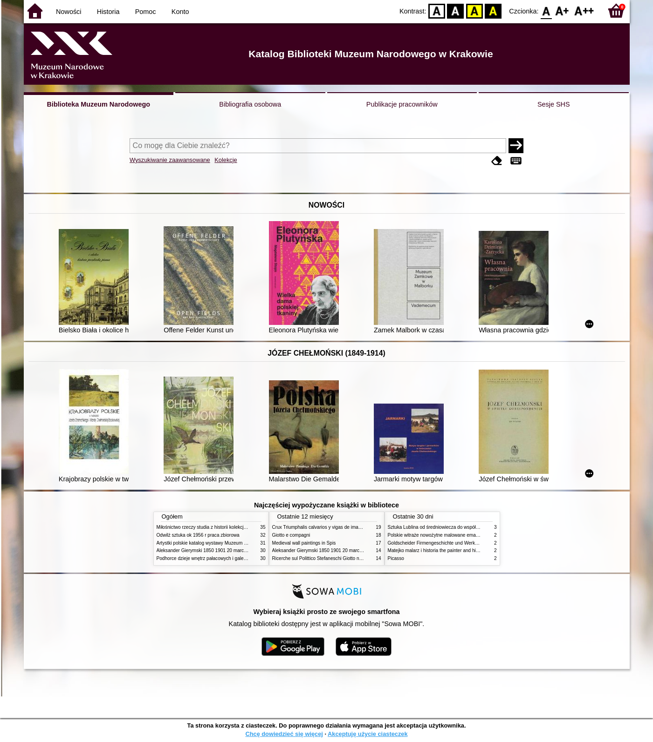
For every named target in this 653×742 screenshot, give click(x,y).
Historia (108, 11)
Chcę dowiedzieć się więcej (284, 733)
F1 (562, 10)
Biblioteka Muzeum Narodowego (98, 104)
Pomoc (145, 11)
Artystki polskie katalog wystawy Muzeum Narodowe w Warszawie (225, 543)
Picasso (396, 558)
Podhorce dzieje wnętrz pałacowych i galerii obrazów (212, 558)
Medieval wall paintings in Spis (304, 543)
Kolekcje (225, 159)
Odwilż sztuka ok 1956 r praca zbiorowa (198, 535)
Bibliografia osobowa (250, 104)
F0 (546, 10)
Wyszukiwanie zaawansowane (170, 159)
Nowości (68, 11)
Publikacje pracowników (402, 104)
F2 (584, 10)
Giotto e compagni (291, 535)
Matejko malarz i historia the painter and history (437, 550)
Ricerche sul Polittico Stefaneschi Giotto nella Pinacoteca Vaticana (341, 558)
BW (456, 10)
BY (493, 10)
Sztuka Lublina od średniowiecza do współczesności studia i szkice (457, 527)
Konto (180, 11)
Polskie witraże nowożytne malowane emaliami (437, 535)
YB (474, 10)
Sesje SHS (553, 104)
